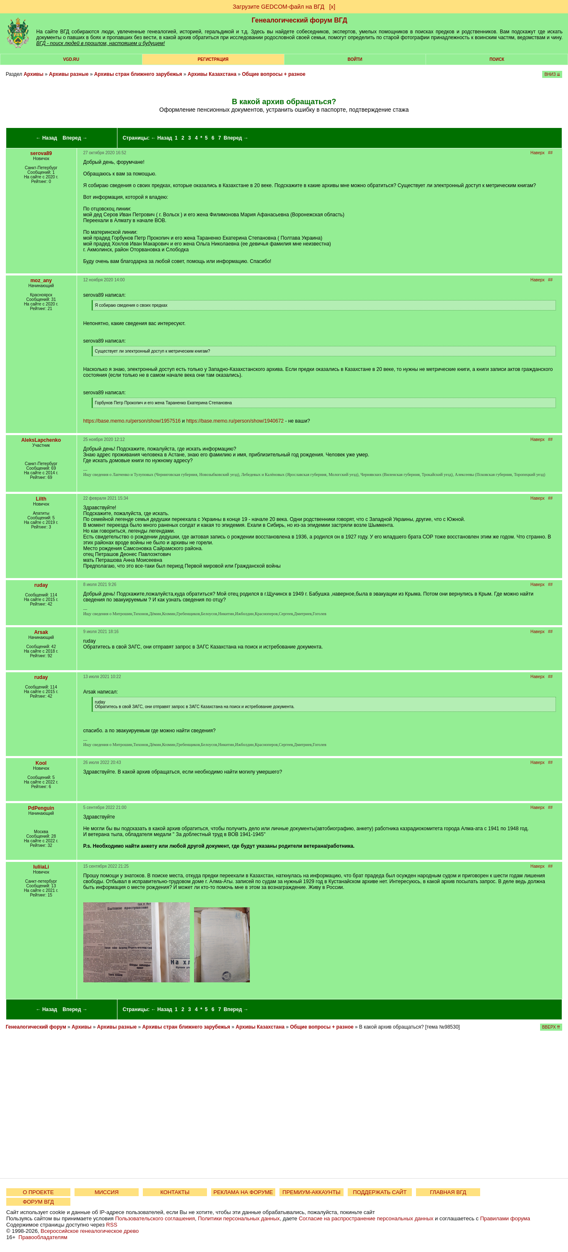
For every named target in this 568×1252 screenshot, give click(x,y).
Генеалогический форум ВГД (299, 20)
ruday (41, 585)
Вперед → (74, 138)
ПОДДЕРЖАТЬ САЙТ (380, 1192)
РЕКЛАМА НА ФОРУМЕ (243, 1192)
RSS (111, 1225)
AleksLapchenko (41, 440)
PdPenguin (41, 808)
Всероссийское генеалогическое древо (90, 1231)
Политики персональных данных (239, 1218)
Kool (41, 763)
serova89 (41, 153)
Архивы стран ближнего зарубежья (138, 74)
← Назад (46, 138)
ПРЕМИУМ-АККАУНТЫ (311, 1192)
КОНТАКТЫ (174, 1192)
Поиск (496, 59)
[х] (332, 6)
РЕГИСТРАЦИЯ (213, 59)
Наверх (538, 152)
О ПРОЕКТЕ (38, 1192)
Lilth (41, 499)
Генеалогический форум (36, 1027)
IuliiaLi (41, 867)
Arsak (41, 632)
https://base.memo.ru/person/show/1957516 (132, 421)
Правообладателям (42, 1237)
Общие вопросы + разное (274, 74)
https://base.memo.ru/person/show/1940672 (235, 421)
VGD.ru (71, 59)
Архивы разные (69, 74)
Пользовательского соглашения (155, 1218)
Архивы (34, 74)
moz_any (41, 280)
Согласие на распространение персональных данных (366, 1218)
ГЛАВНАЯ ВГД (448, 1192)
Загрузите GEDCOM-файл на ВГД (278, 6)
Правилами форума (505, 1218)
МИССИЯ (107, 1192)
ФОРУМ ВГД (38, 1202)
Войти (355, 59)
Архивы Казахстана (212, 74)
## (550, 152)
